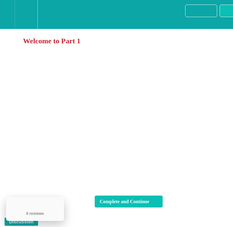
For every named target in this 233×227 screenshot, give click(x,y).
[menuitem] (26, 14)
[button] (7, 14)
